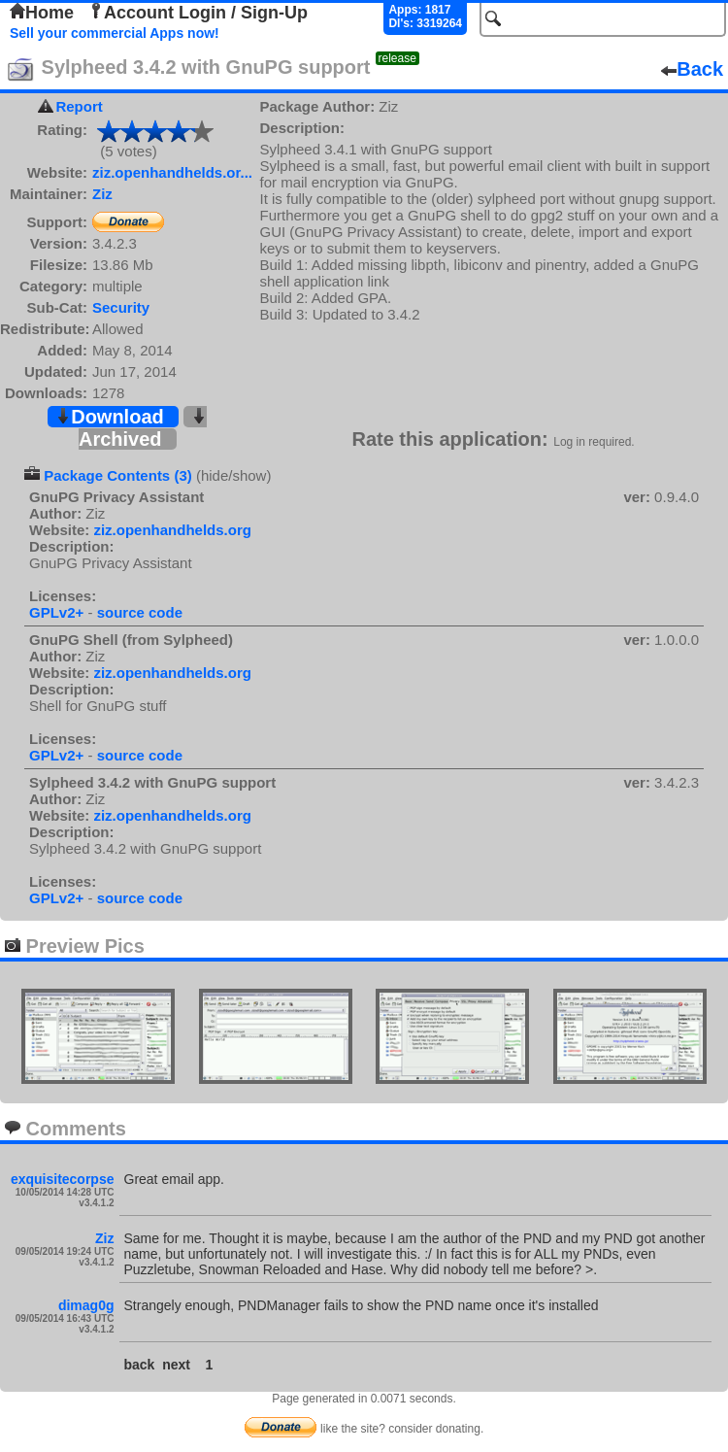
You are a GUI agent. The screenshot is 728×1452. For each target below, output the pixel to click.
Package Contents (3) (118, 475)
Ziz (102, 194)
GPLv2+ (56, 612)
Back (692, 69)
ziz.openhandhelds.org (172, 530)
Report (78, 106)
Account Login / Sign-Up (198, 12)
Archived (143, 429)
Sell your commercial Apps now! (114, 33)
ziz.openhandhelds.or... (172, 172)
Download (109, 416)
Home (42, 12)
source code (139, 612)
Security (120, 307)
